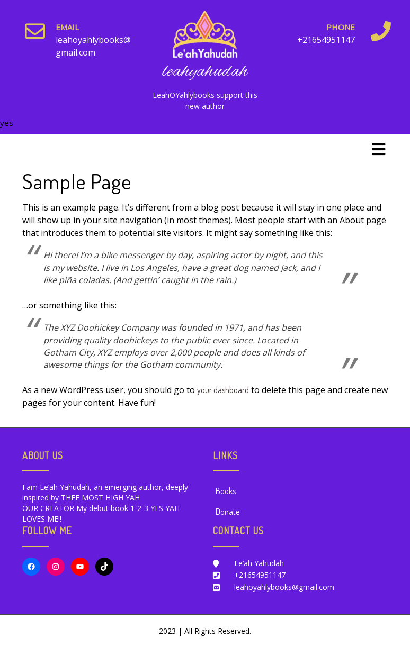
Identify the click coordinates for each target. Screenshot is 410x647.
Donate (227, 511)
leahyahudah (205, 72)
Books (226, 491)
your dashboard (223, 390)
